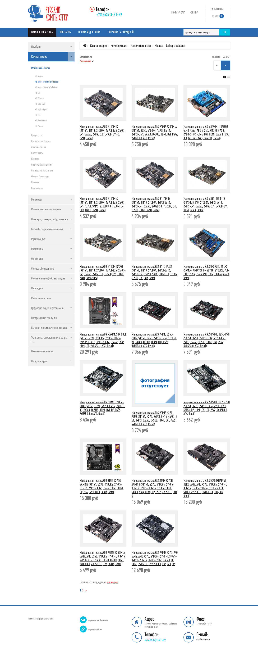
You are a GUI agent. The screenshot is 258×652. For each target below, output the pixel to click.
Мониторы (36, 199)
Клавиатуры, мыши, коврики (46, 209)
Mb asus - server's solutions (46, 87)
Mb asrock (39, 76)
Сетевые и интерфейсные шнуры (48, 278)
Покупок (218, 16)
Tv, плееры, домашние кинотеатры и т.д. (50, 339)
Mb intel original (41, 109)
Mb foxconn (39, 98)
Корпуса (35, 158)
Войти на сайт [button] (178, 12)
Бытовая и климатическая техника (49, 327)
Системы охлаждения (41, 164)
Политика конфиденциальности (40, 618)
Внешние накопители (42, 351)
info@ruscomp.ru (203, 639)
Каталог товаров (98, 45)
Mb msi (37, 114)
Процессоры (37, 135)
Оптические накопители (42, 170)
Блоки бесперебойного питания (47, 229)
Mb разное (39, 126)
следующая (113, 582)
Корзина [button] (194, 12)
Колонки (35, 182)
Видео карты (37, 153)
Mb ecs (37, 92)
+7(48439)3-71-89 (109, 14)
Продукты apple (39, 361)
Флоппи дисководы (40, 176)
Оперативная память (40, 141)
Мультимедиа (38, 239)
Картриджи (37, 288)
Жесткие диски (38, 147)
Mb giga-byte (40, 103)
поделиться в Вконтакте (98, 620)
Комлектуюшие (39, 56)
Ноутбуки (35, 46)
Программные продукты (44, 318)
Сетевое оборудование (42, 268)
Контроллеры (37, 188)
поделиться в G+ (95, 629)
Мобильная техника (41, 298)
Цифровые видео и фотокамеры (47, 308)
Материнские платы (40, 68)
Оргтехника (37, 258)
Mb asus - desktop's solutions (46, 81)
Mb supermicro (41, 120)
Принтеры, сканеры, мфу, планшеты (50, 219)
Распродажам (85, 60)
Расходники (37, 249)
